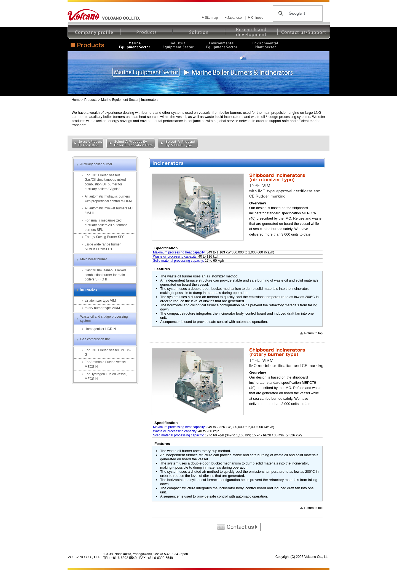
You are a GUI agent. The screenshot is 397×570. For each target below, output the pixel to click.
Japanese (234, 18)
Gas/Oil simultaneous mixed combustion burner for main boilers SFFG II (105, 275)
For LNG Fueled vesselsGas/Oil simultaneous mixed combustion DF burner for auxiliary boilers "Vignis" (105, 182)
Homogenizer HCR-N (100, 329)
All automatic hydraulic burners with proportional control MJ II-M (108, 198)
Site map (211, 18)
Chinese (257, 18)
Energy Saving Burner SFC (105, 237)
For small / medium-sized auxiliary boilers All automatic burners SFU (106, 225)
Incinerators (89, 289)
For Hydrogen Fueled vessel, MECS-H (106, 376)
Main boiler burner (93, 259)
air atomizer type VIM (100, 300)
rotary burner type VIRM (102, 308)
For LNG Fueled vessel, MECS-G (108, 352)
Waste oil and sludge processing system (104, 319)
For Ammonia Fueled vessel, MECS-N (106, 364)
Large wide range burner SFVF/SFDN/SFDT (103, 246)
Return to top (313, 333)
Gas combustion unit (95, 339)
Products (90, 100)
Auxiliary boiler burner (96, 164)
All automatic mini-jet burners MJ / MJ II (109, 210)
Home (76, 100)
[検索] (297, 13)
